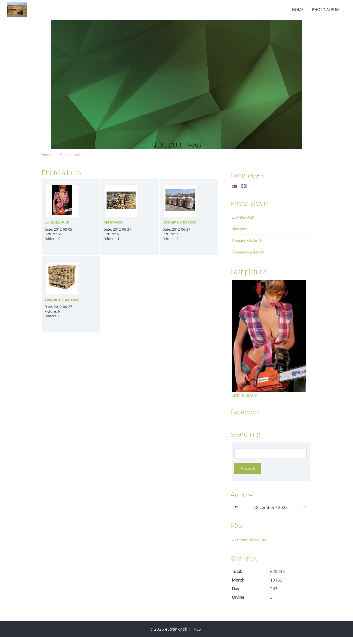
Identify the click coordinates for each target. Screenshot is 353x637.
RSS (197, 629)
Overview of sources (249, 539)
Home (297, 9)
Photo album (326, 9)
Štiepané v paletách (62, 299)
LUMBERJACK (56, 222)
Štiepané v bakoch (180, 222)
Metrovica (112, 222)
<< (237, 507)
